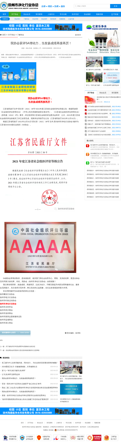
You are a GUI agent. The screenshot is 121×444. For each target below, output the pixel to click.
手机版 (115, 14)
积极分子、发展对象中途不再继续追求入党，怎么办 (104, 124)
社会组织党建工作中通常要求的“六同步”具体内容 (103, 110)
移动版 (51, 430)
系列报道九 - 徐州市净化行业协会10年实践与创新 (102, 174)
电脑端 (45, 430)
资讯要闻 (39, 14)
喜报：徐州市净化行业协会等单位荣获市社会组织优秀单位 (23, 395)
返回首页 (78, 35)
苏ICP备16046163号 (71, 427)
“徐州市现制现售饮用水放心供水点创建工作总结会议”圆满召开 (24, 399)
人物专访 (51, 14)
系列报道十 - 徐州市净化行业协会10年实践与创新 (102, 170)
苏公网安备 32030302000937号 (66, 430)
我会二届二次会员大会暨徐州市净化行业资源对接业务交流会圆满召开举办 (29, 388)
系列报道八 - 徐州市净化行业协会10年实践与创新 (102, 178)
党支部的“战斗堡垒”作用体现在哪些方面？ (109, 98)
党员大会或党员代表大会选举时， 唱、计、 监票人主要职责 (104, 113)
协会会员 (26, 14)
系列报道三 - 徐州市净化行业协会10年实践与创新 (102, 197)
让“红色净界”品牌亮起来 (10, 374)
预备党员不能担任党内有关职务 (97, 117)
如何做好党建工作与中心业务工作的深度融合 (102, 128)
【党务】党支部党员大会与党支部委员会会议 (102, 135)
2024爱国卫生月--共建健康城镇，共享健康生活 (18, 367)
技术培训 (75, 14)
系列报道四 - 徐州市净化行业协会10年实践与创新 (102, 193)
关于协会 (14, 14)
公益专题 (71, 19)
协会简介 (17, 19)
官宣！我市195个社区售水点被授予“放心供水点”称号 (20, 384)
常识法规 (63, 14)
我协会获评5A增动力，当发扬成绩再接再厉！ (18, 378)
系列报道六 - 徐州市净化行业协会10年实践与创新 (102, 185)
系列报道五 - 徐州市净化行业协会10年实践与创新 (102, 189)
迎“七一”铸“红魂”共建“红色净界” (13, 370)
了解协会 (5, 19)
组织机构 (53, 19)
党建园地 (62, 19)
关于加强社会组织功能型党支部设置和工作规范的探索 (104, 106)
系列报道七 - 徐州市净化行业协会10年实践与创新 (102, 182)
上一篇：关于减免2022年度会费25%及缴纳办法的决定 (17, 346)
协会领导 (44, 19)
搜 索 (115, 6)
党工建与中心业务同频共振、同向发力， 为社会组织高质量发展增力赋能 (28, 363)
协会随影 (87, 14)
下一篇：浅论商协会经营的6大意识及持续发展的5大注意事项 (19, 350)
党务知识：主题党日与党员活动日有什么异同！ (102, 120)
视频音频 (99, 14)
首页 (4, 14)
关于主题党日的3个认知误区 (96, 131)
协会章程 (35, 19)
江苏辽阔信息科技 (93, 427)
